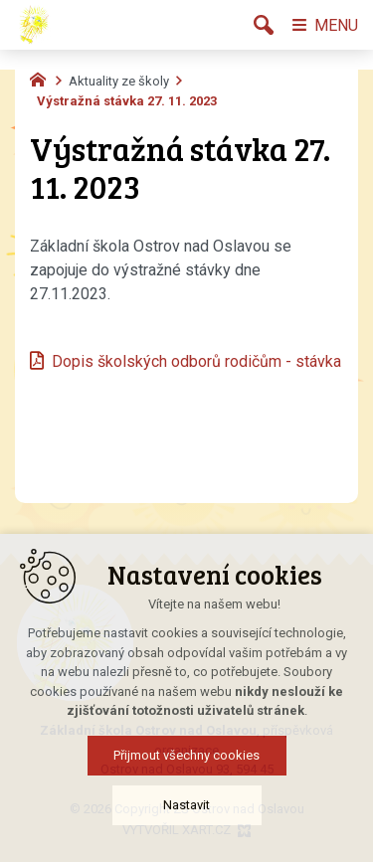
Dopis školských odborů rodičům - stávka (196, 361)
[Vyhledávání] (264, 25)
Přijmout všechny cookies (186, 779)
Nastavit (186, 828)
